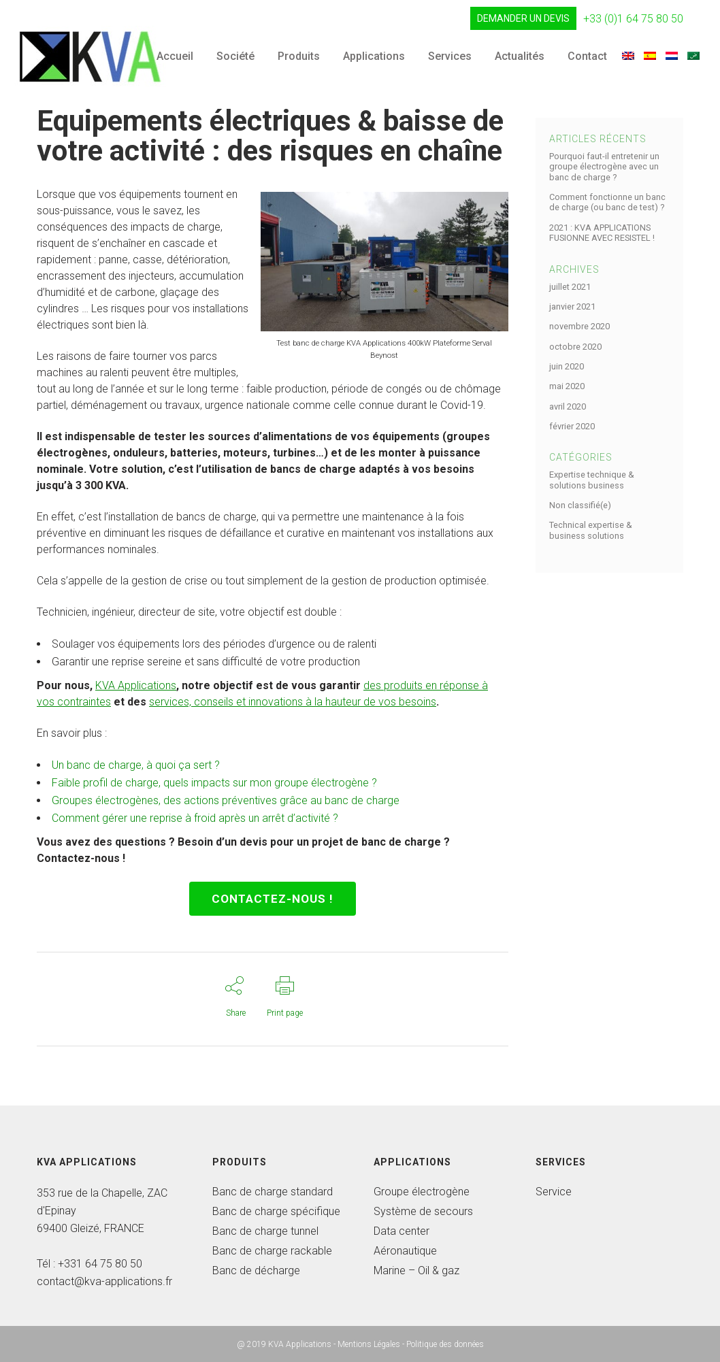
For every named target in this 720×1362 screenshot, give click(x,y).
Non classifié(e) (580, 505)
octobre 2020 (575, 347)
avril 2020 (567, 406)
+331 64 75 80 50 (100, 1263)
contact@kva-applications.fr (104, 1281)
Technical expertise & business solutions (590, 530)
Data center (401, 1231)
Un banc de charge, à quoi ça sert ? (136, 765)
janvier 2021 (572, 306)
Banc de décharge (256, 1270)
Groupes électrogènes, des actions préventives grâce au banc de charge (225, 800)
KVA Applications (135, 685)
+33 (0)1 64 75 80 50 (633, 18)
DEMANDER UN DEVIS (523, 18)
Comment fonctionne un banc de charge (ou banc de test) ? (607, 202)
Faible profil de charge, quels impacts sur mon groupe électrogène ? (214, 782)
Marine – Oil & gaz (416, 1270)
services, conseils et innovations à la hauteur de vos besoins (292, 701)
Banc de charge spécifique (276, 1211)
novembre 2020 (579, 326)
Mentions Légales (369, 1344)
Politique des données (445, 1344)
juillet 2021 (570, 287)
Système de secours (423, 1211)
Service (554, 1191)
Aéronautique (405, 1250)
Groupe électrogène (422, 1191)
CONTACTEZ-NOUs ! (272, 899)
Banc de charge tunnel (265, 1231)
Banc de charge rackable (272, 1250)
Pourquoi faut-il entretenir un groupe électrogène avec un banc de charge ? (604, 166)
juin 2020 (566, 366)
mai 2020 (567, 386)
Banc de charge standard (272, 1191)
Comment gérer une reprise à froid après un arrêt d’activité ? (195, 818)
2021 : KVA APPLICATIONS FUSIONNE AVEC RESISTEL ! (602, 232)
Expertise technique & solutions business (591, 479)
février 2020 (572, 426)
